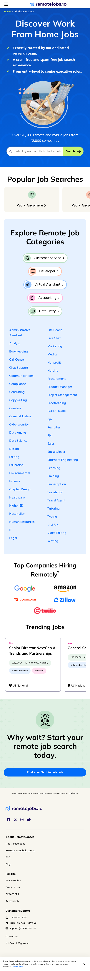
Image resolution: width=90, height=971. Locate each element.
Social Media (56, 452)
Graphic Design (20, 489)
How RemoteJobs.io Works (20, 851)
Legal (13, 538)
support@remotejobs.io (21, 928)
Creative (15, 408)
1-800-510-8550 (16, 918)
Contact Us (12, 936)
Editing (14, 457)
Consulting (17, 392)
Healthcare (17, 497)
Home (7, 12)
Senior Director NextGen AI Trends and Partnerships (33, 650)
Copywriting (18, 400)
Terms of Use (13, 887)
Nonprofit (54, 362)
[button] (84, 964)
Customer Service (47, 258)
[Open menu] (6, 4)
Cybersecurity (19, 424)
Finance (14, 481)
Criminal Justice (20, 416)
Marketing (54, 346)
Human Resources (21, 522)
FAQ (8, 857)
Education (16, 465)
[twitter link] (15, 819)
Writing (52, 541)
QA (49, 419)
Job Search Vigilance (17, 943)
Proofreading (56, 403)
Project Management (62, 395)
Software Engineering (62, 460)
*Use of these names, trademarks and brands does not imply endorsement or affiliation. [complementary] (45, 793)
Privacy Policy (13, 881)
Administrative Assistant (19, 333)
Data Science (18, 441)
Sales (50, 444)
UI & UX (53, 525)
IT (10, 530)
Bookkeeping (18, 351)
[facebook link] (8, 820)
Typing (52, 517)
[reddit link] (28, 819)
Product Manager (59, 387)
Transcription (56, 484)
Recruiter (53, 427)
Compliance (17, 384)
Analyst (14, 343)
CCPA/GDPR (12, 894)
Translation (55, 492)
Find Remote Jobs (15, 844)
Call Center (17, 359)
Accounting (47, 298)
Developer (47, 271)
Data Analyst (18, 432)
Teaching (53, 468)
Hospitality (17, 514)
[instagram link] (22, 819)
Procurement (56, 379)
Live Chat (54, 338)
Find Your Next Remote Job (45, 772)
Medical (52, 354)
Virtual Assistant (47, 285)
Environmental (19, 473)
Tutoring (53, 508)
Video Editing (56, 533)
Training (53, 476)
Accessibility (12, 901)
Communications (21, 376)
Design (14, 449)
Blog (8, 864)
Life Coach (54, 330)
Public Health (56, 411)
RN (49, 435)
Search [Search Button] (73, 151)
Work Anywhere (32, 206)
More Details (18, 966)
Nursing (52, 371)
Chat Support (18, 368)
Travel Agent (56, 500)
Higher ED (16, 505)
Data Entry (47, 311)
